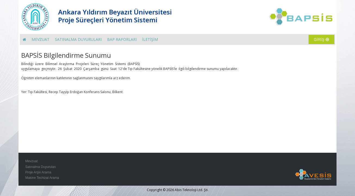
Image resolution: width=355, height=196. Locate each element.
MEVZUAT (40, 39)
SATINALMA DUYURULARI (78, 39)
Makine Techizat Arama (42, 178)
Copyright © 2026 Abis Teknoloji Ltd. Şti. (177, 190)
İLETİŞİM (150, 39)
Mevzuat (31, 161)
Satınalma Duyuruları (40, 167)
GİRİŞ (321, 39)
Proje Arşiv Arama (38, 172)
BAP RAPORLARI (122, 39)
